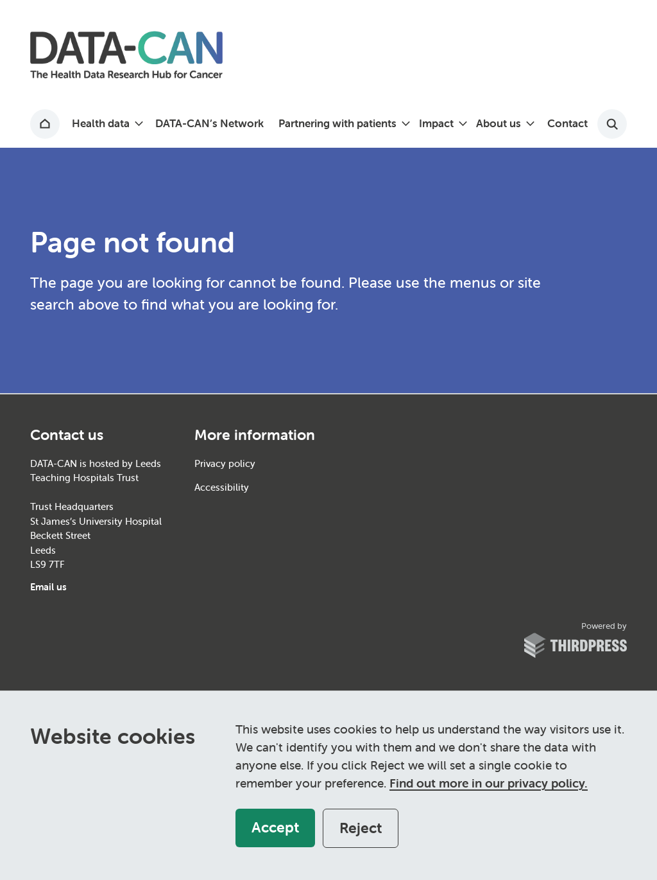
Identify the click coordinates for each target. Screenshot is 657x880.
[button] (106, 124)
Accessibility (221, 487)
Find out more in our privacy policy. (488, 783)
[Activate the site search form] (612, 124)
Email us (48, 587)
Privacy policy (224, 463)
